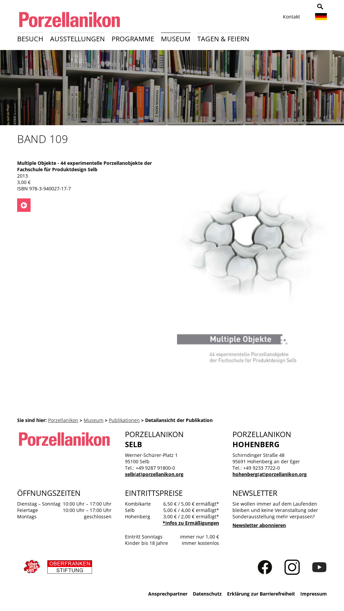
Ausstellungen (77, 38)
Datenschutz (207, 594)
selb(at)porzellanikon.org (154, 474)
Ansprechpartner (167, 594)
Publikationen (124, 420)
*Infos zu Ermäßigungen (191, 523)
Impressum (313, 594)
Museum (175, 38)
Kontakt (291, 16)
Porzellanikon (63, 420)
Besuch (30, 38)
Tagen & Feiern (223, 38)
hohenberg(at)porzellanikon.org (269, 474)
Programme (133, 38)
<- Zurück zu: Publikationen (24, 205)
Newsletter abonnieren (259, 525)
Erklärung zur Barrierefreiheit (261, 594)
